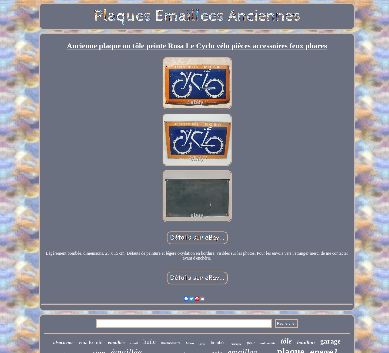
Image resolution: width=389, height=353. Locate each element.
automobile (267, 343)
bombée (218, 342)
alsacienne (63, 342)
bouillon (306, 342)
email (134, 343)
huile (149, 341)
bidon (190, 343)
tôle (286, 341)
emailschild (91, 342)
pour (251, 343)
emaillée (116, 342)
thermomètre (170, 343)
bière (202, 343)
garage (330, 341)
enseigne (236, 343)
